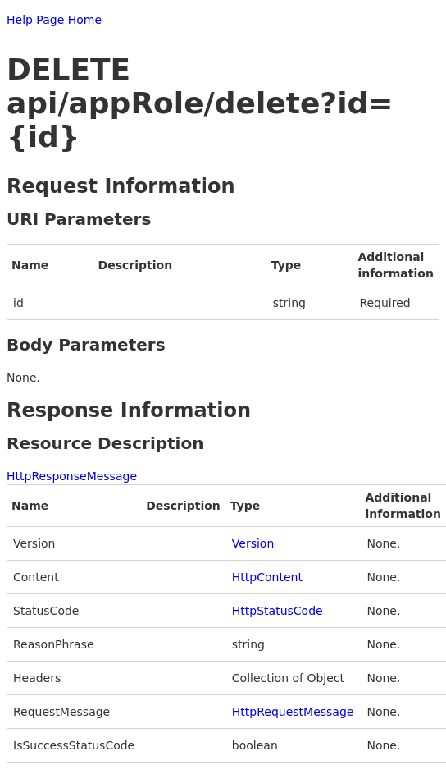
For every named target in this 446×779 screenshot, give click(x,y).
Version (253, 543)
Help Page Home (54, 19)
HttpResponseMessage (72, 476)
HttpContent (267, 577)
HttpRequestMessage (293, 711)
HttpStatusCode (277, 610)
